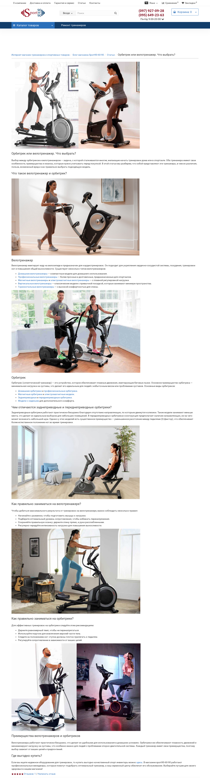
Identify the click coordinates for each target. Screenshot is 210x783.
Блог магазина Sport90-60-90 (88, 54)
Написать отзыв (46, 774)
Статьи (82, 3)
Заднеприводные (27, 397)
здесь (139, 762)
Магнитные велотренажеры (33, 280)
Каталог (33, 24)
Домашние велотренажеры (33, 273)
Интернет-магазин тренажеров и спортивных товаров (40, 54)
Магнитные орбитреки (30, 394)
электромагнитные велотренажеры (70, 280)
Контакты (94, 3)
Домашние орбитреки (30, 391)
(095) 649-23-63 (151, 15)
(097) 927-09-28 (151, 11)
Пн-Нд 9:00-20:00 (152, 19)
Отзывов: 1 (30, 774)
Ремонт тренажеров (73, 25)
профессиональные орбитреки (60, 391)
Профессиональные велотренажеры (37, 277)
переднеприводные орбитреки (55, 397)
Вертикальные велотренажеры (35, 283)
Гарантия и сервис (64, 3)
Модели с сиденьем (28, 400)
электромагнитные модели (59, 394)
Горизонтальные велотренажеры (36, 286)
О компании (19, 3)
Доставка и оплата (40, 3)
